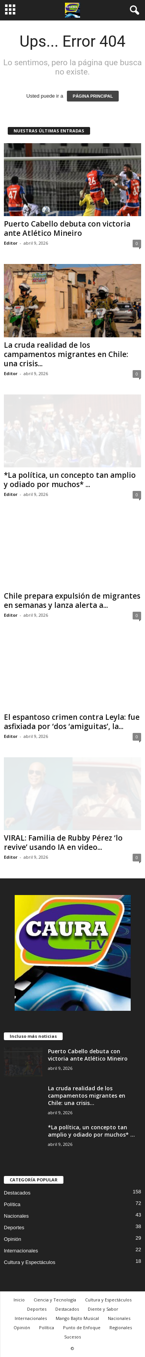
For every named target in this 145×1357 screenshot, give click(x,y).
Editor (10, 243)
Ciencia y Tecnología (55, 1300)
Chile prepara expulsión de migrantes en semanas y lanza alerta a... (72, 600)
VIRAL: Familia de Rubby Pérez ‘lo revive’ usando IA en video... (63, 842)
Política (12, 1204)
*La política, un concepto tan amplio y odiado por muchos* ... (70, 479)
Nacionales (16, 1216)
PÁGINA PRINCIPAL (93, 96)
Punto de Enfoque (82, 1327)
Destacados (17, 1193)
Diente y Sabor (103, 1309)
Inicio (19, 1300)
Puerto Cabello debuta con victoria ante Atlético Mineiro (67, 228)
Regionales (120, 1327)
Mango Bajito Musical (77, 1318)
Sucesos (72, 1337)
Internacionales (21, 1251)
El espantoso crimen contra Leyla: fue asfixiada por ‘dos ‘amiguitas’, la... (72, 721)
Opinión (12, 1239)
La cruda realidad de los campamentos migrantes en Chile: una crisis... (66, 354)
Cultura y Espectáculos (29, 1262)
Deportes (14, 1227)
